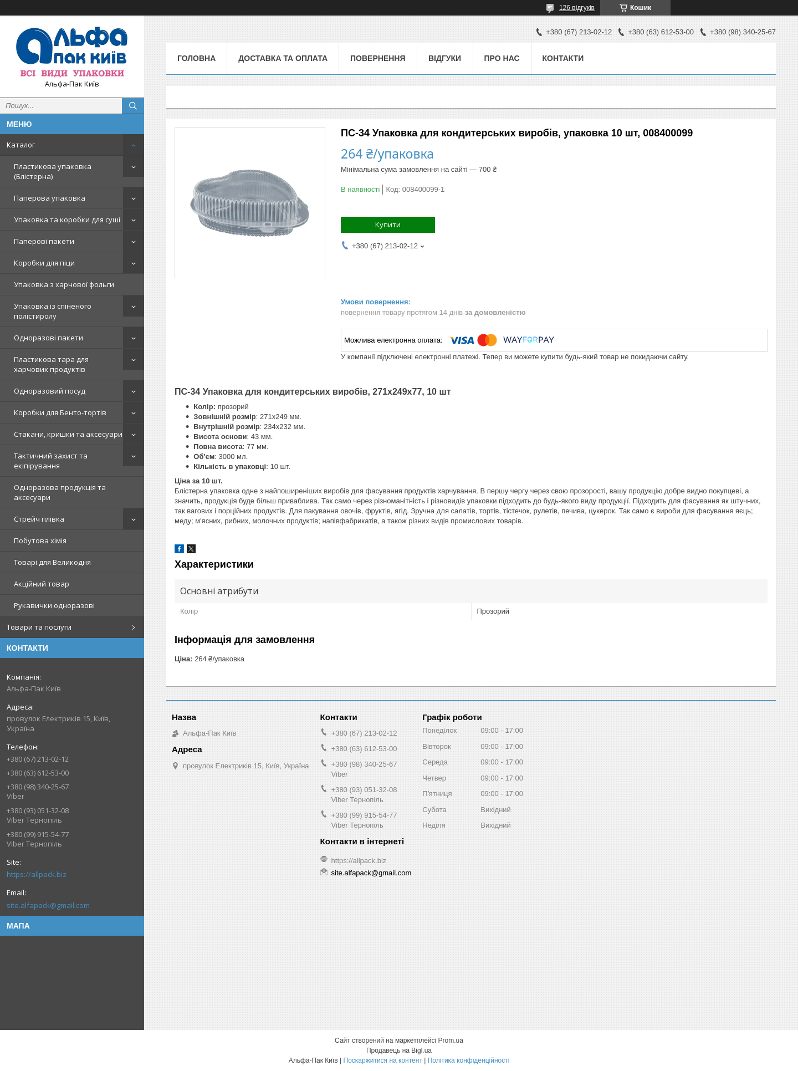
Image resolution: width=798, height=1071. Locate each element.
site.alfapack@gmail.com (48, 905)
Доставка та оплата (283, 58)
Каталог (21, 145)
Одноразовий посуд (49, 391)
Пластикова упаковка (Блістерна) (52, 171)
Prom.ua (450, 1040)
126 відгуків (577, 8)
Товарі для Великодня (52, 562)
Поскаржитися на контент (383, 1060)
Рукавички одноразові (54, 605)
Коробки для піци (44, 263)
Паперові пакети (44, 241)
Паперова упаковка (49, 198)
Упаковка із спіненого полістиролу (52, 311)
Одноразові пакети (48, 338)
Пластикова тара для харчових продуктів (51, 364)
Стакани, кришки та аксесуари (68, 434)
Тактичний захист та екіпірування (51, 461)
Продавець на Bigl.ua (399, 1050)
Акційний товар (41, 584)
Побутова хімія (40, 540)
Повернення (377, 58)
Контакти (563, 58)
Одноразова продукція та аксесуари (60, 492)
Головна (196, 58)
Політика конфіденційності (469, 1060)
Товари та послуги (39, 627)
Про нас (502, 58)
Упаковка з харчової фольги (64, 284)
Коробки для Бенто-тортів (60, 412)
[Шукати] (133, 106)
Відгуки (444, 58)
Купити (388, 225)
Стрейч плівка (39, 519)
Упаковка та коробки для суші (67, 220)
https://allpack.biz (36, 874)
